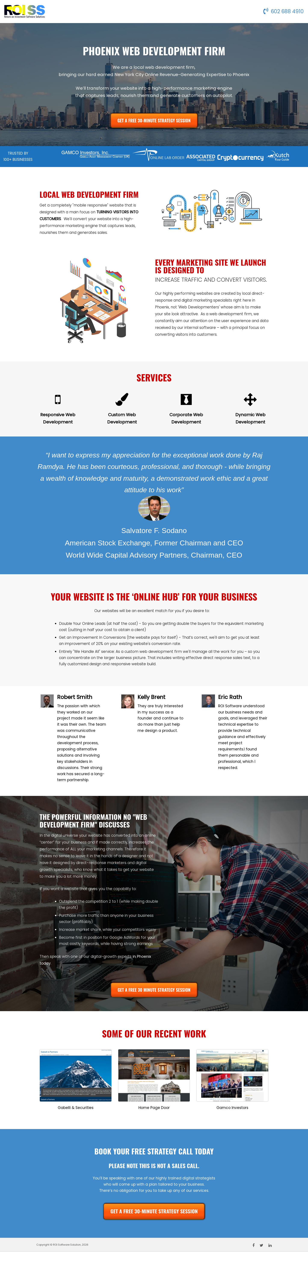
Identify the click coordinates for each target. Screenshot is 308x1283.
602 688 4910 (283, 11)
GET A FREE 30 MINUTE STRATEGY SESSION (154, 990)
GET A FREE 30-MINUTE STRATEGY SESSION (154, 120)
